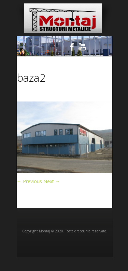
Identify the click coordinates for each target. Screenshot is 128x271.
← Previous (29, 181)
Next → (51, 181)
